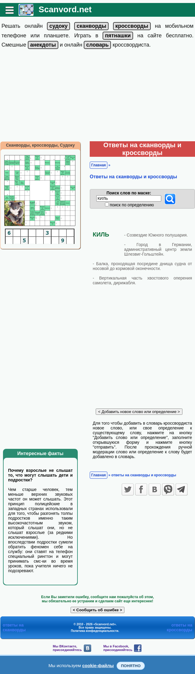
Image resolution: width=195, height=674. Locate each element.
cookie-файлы (98, 665)
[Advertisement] (97, 96)
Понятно (131, 666)
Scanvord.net (65, 9)
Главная (98, 165)
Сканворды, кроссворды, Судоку (40, 145)
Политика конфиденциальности (94, 630)
